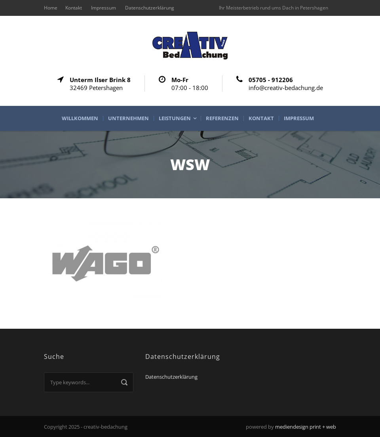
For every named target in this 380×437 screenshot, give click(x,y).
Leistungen (175, 118)
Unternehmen (128, 118)
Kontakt (73, 7)
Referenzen (222, 118)
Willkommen (80, 118)
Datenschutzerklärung (149, 7)
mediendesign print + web (305, 426)
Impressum (103, 7)
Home (50, 7)
